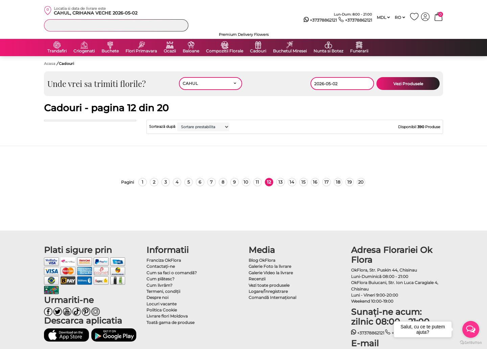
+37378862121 (320, 20)
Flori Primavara (141, 51)
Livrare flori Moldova (167, 316)
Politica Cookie (161, 309)
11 (257, 182)
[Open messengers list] (470, 329)
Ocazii (170, 51)
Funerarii (359, 51)
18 (338, 182)
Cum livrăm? (159, 285)
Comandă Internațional (272, 297)
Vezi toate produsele (269, 285)
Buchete (110, 51)
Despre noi (157, 297)
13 (280, 182)
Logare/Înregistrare (268, 291)
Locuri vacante (161, 303)
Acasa (49, 63)
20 (361, 182)
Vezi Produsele (408, 83)
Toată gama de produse (170, 322)
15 (303, 182)
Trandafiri (57, 51)
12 (269, 182)
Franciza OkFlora (163, 260)
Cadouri (258, 51)
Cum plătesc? (160, 278)
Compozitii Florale (224, 51)
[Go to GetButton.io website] (471, 342)
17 (326, 182)
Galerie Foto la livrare (270, 266)
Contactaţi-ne (160, 266)
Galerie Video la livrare (271, 272)
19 (349, 182)
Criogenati (84, 51)
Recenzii (257, 278)
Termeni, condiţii (163, 291)
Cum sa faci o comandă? (171, 272)
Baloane (191, 51)
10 (246, 182)
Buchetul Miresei (290, 51)
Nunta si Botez (328, 51)
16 (315, 182)
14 (291, 182)
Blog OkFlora (262, 260)
